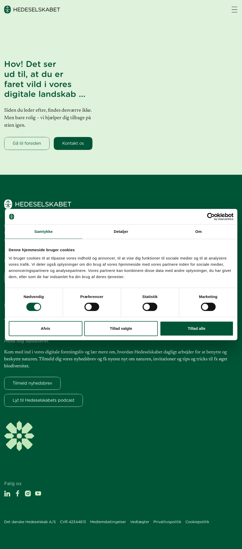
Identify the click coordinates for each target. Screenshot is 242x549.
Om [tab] (198, 231)
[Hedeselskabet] (32, 9)
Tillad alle (196, 328)
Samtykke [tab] (43, 231)
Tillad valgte (121, 328)
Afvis (45, 328)
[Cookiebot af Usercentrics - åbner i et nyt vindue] (210, 216)
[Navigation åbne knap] (234, 9)
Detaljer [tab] (121, 231)
